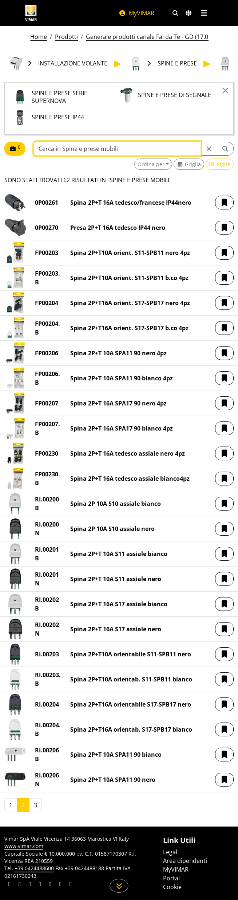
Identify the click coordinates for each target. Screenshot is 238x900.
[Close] (225, 90)
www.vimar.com (23, 846)
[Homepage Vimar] (31, 13)
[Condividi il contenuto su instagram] (40, 885)
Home (38, 37)
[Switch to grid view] (189, 164)
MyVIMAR (136, 13)
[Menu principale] (204, 13)
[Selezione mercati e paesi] (188, 13)
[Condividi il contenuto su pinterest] (29, 885)
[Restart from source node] (209, 149)
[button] (224, 202)
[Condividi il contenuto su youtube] (50, 885)
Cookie (172, 887)
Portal (171, 878)
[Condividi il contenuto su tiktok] (70, 885)
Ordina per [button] (151, 164)
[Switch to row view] (220, 164)
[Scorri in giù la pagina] (119, 886)
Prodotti (66, 37)
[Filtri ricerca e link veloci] (175, 13)
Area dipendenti (185, 861)
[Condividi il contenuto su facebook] (19, 885)
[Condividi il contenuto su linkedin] (9, 885)
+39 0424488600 (34, 868)
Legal (170, 852)
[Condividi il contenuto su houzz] (60, 885)
